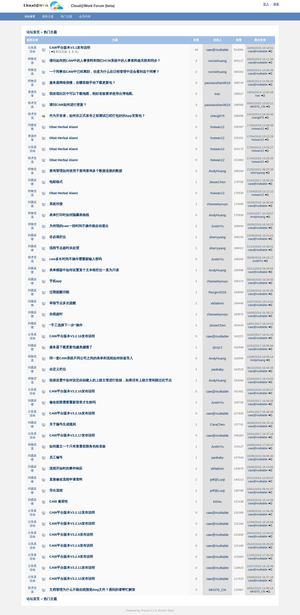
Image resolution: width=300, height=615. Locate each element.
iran (217, 94)
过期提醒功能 (59, 292)
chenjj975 (217, 116)
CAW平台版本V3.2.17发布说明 (72, 435)
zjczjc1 (217, 347)
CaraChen (217, 424)
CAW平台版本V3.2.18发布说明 (72, 336)
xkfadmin (217, 303)
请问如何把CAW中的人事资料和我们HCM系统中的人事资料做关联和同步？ (104, 60)
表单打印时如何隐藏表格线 (69, 215)
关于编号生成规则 (62, 424)
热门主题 (66, 16)
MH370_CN (257, 106)
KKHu (217, 501)
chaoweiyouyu (217, 204)
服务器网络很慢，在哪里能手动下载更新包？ (82, 82)
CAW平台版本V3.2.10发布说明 (72, 391)
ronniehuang (217, 61)
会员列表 (85, 16)
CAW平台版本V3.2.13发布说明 (72, 578)
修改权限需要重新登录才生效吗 (72, 402)
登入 (266, 4)
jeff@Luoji (217, 479)
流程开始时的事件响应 (65, 468)
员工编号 (56, 457)
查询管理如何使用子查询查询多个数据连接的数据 (85, 171)
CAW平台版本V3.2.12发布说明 (72, 512)
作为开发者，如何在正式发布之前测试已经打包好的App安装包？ (97, 115)
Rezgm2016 (217, 292)
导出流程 (56, 490)
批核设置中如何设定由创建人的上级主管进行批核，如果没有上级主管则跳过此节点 (110, 380)
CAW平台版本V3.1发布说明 (69, 47)
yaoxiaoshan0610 (217, 83)
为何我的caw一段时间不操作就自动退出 (78, 226)
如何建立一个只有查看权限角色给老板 (77, 446)
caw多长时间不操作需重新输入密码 (75, 259)
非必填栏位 (57, 237)
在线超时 (56, 314)
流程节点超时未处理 (64, 248)
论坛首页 (29, 16)
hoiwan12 (217, 127)
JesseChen (217, 182)
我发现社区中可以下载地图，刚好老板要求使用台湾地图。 (92, 93)
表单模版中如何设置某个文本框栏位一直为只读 (84, 270)
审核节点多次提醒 (62, 303)
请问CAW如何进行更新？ (68, 104)
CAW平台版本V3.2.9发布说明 (71, 556)
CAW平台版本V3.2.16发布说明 (72, 413)
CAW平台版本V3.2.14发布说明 (72, 523)
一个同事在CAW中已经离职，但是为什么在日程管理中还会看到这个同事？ (104, 71)
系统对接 (56, 204)
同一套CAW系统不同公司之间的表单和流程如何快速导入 (91, 358)
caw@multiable (217, 50)
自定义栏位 (57, 369)
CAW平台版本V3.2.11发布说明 (72, 567)
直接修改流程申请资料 (65, 479)
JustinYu (217, 226)
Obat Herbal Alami (63, 127)
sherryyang (258, 172)
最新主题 (48, 16)
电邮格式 (56, 182)
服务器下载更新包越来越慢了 (70, 347)
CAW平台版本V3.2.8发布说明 (71, 534)
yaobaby (217, 369)
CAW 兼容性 (58, 501)
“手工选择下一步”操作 (65, 325)
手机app (55, 281)
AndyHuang (217, 171)
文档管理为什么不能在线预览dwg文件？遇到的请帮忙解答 (92, 589)
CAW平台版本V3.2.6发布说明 (71, 545)
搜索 (276, 4)
